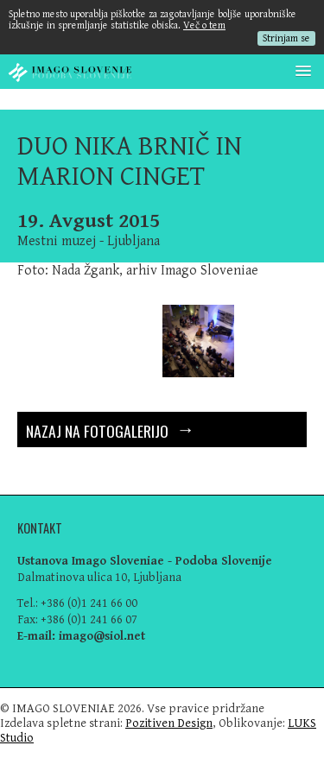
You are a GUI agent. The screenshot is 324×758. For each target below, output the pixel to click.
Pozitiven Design (169, 723)
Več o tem (204, 25)
